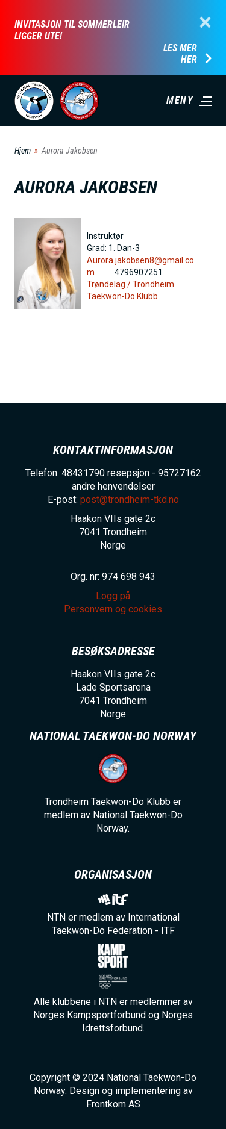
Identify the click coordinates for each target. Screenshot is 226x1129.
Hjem (22, 150)
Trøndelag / (110, 284)
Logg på (113, 596)
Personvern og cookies (113, 609)
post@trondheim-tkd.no (129, 499)
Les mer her (180, 54)
